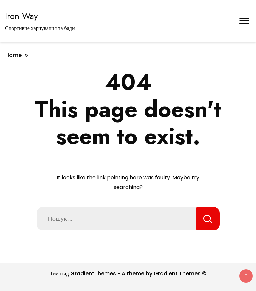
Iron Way (21, 16)
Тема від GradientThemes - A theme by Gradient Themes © (128, 273)
